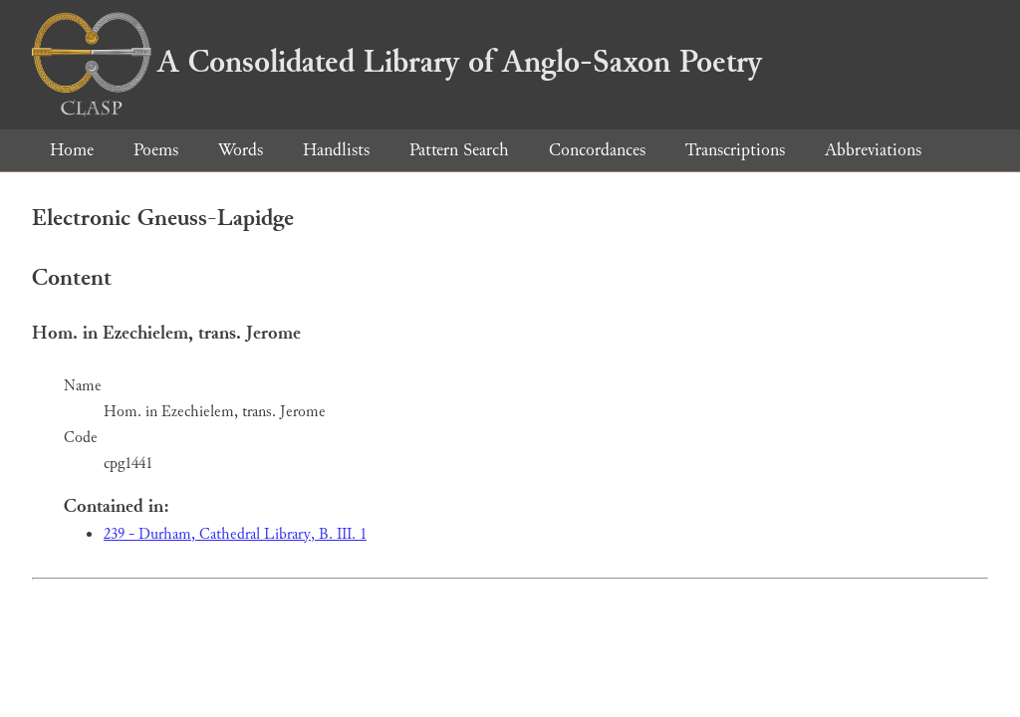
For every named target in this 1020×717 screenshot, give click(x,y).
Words (240, 149)
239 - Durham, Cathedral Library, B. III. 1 (235, 534)
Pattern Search (459, 149)
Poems (155, 149)
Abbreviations (873, 149)
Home (72, 149)
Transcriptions (735, 149)
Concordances (597, 149)
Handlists (336, 149)
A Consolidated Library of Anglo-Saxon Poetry (397, 62)
